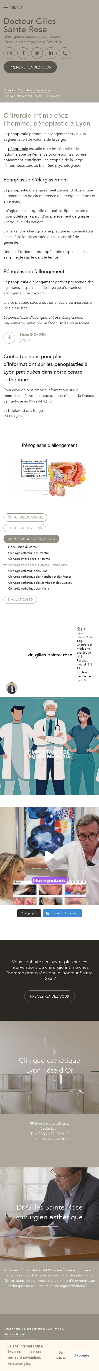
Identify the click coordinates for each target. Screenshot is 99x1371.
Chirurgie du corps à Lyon (34, 90)
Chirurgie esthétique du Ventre (28, 553)
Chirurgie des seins (25, 528)
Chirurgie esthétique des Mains (29, 588)
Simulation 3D (20, 600)
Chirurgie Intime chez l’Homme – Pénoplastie (38, 564)
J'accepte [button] (81, 1355)
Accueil (8, 90)
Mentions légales (14, 1334)
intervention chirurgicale (26, 231)
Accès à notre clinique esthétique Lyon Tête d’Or (34, 1328)
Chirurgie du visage (25, 517)
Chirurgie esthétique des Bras (27, 571)
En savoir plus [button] (19, 1364)
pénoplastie (18, 149)
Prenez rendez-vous (49, 996)
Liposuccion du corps (22, 547)
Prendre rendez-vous (30, 67)
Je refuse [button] (61, 1355)
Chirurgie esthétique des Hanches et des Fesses (40, 576)
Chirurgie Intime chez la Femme (29, 558)
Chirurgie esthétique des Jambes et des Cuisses (40, 582)
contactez (45, 395)
